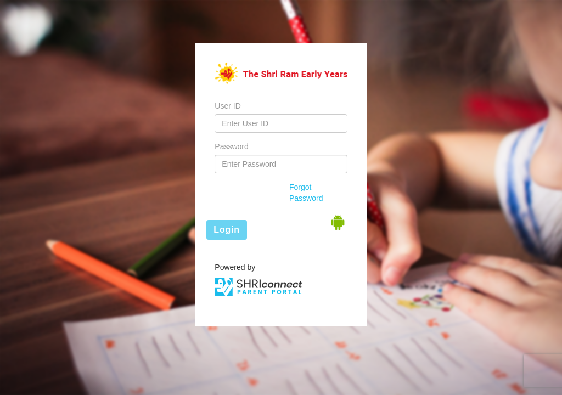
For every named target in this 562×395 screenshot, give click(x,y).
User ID (227, 105)
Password (231, 146)
